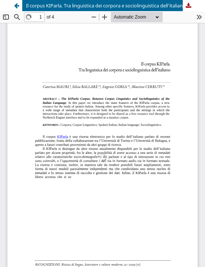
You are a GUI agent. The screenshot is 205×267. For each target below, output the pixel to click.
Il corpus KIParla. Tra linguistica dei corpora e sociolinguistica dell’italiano (106, 5)
